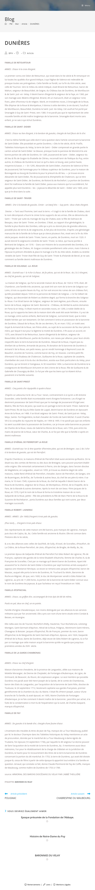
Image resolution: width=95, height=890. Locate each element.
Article (30, 53)
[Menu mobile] (86, 5)
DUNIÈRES (34, 24)
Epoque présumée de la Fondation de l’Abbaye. (47, 817)
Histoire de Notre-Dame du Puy (47, 836)
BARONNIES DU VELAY (23, 782)
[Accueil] (6, 24)
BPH (11, 53)
